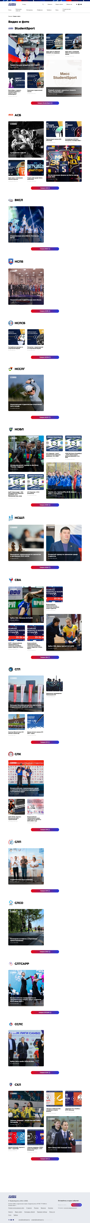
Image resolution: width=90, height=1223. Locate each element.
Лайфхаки (40, 10)
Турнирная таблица (42, 1212)
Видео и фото (59, 4)
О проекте (29, 1208)
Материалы (29, 10)
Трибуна (49, 10)
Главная (10, 16)
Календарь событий (19, 10)
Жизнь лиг (69, 4)
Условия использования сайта (16, 1208)
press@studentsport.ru (24, 1220)
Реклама (36, 1208)
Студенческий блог (66, 10)
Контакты (50, 1208)
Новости (50, 4)
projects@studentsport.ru (37, 1220)
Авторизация (78, 10)
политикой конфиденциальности (70, 1208)
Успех (9, 10)
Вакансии (43, 1208)
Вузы (57, 10)
